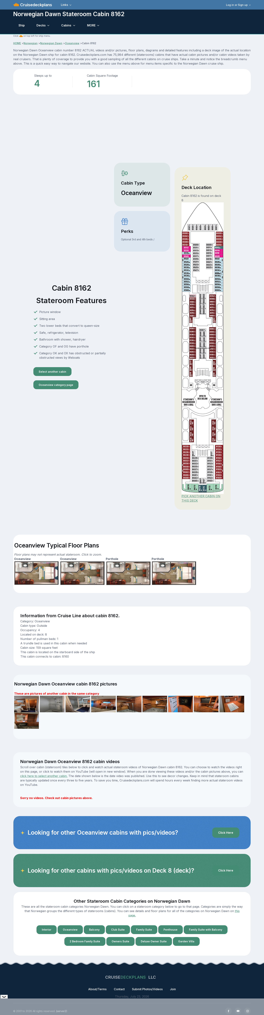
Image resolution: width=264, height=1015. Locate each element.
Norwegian (30, 43)
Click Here (225, 832)
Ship (22, 25)
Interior (46, 929)
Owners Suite (120, 941)
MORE (91, 25)
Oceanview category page (56, 384)
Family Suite (144, 929)
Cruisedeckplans (35, 4)
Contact (119, 989)
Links (64, 5)
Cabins (66, 25)
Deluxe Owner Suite (154, 941)
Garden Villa (186, 941)
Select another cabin (52, 371)
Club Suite (118, 929)
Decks (41, 25)
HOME (17, 43)
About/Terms (97, 989)
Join (173, 989)
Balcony (94, 929)
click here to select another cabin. (43, 776)
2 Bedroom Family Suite (85, 941)
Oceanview (72, 43)
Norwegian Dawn (51, 43)
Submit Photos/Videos (147, 989)
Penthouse (170, 929)
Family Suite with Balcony (205, 929)
